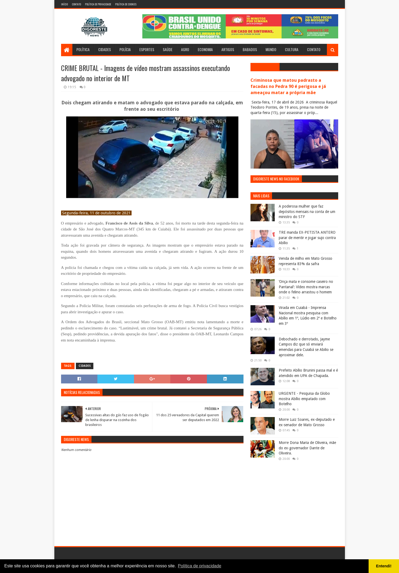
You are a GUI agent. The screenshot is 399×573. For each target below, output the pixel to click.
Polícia (125, 49)
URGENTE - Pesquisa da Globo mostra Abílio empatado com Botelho (304, 398)
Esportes (146, 49)
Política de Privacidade (98, 4)
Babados (250, 49)
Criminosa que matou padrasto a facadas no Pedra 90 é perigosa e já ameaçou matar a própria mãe (288, 86)
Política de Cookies (125, 4)
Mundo (271, 49)
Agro (185, 49)
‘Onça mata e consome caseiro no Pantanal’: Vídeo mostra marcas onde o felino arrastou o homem (306, 286)
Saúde (167, 49)
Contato (76, 4)
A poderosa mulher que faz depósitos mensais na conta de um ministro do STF (307, 211)
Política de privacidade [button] (199, 566)
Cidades (104, 49)
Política (83, 49)
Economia (205, 49)
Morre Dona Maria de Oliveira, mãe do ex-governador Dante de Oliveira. (307, 447)
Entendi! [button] (384, 566)
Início (64, 4)
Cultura (291, 49)
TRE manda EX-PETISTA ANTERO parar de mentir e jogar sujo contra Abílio (307, 237)
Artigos (227, 49)
